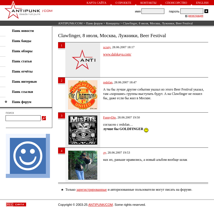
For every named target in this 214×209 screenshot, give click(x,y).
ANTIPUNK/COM (70, 23)
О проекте (124, 2)
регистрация (195, 15)
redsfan (107, 82)
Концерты (113, 23)
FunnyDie (109, 117)
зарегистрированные (91, 190)
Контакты (148, 2)
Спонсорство (176, 2)
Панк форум (94, 23)
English (202, 2)
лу (104, 152)
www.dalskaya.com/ (117, 54)
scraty (107, 47)
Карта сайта (96, 2)
